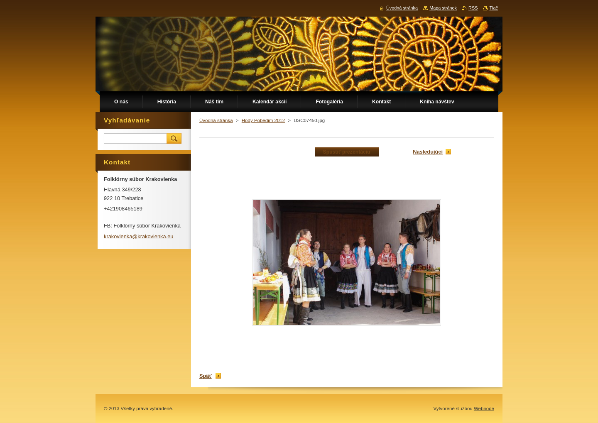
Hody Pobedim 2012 (263, 120)
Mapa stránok (443, 7)
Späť (205, 376)
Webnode (484, 408)
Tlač (493, 7)
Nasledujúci (428, 152)
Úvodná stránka (216, 120)
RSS (473, 7)
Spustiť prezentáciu (346, 152)
